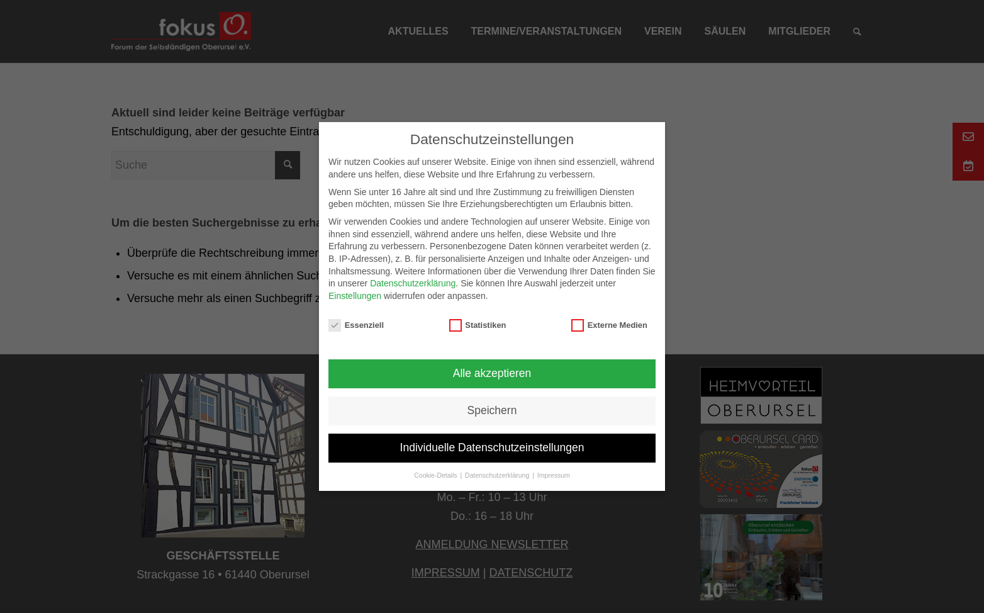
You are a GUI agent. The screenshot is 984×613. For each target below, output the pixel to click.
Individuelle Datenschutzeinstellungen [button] (492, 447)
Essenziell (356, 325)
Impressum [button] (553, 475)
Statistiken (477, 325)
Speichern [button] (492, 410)
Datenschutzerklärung (413, 283)
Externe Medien (609, 325)
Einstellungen (354, 296)
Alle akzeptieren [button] (492, 373)
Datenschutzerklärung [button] (498, 475)
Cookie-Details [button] (436, 475)
